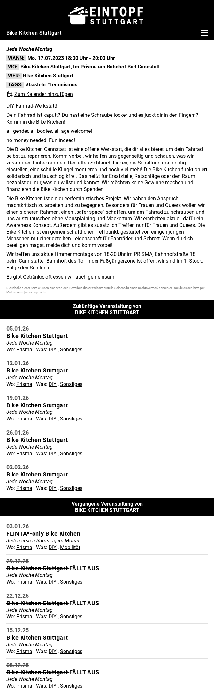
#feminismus (62, 85)
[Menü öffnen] (204, 32)
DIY (53, 350)
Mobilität (70, 547)
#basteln (36, 85)
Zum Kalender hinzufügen (43, 94)
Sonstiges (71, 350)
